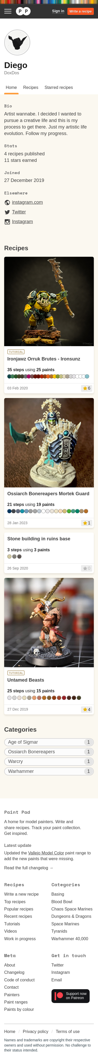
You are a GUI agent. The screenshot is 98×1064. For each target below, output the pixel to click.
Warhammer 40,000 (69, 939)
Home (9, 1031)
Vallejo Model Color (46, 853)
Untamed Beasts (25, 680)
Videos (10, 931)
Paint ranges (16, 1002)
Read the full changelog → (29, 868)
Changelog (14, 972)
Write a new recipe (21, 894)
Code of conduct (19, 980)
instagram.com (23, 202)
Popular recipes (18, 909)
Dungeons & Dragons (71, 916)
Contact (11, 987)
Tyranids (59, 931)
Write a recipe (81, 11)
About (9, 965)
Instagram (18, 222)
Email (56, 980)
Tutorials (12, 924)
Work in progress (20, 939)
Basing (57, 894)
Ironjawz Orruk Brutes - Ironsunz (43, 359)
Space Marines (65, 924)
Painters (12, 995)
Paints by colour (19, 1009)
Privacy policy (35, 1031)
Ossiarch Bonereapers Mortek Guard (48, 493)
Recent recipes (18, 916)
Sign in (58, 11)
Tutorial (16, 351)
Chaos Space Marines (72, 909)
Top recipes (15, 902)
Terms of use (68, 1031)
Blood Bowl (61, 902)
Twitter (15, 212)
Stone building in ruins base (38, 538)
